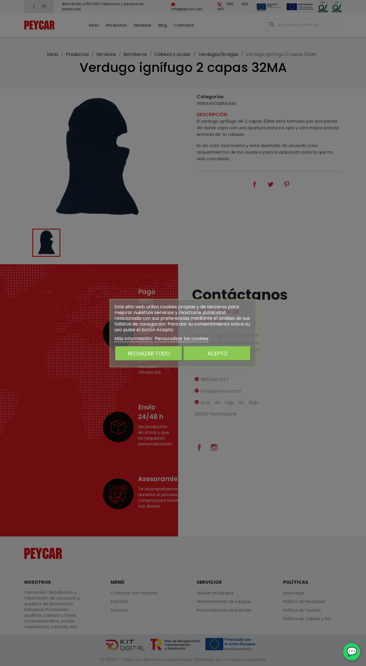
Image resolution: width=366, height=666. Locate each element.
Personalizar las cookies (181, 338)
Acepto (217, 353)
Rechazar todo (149, 353)
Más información (133, 338)
